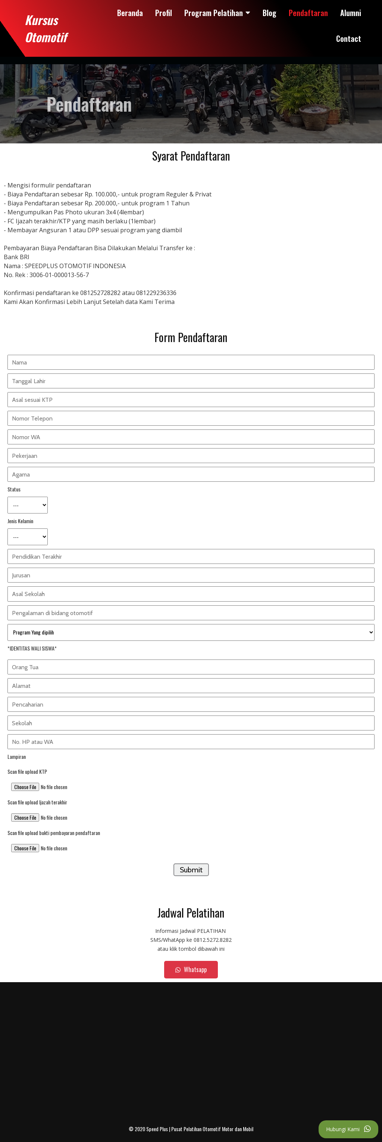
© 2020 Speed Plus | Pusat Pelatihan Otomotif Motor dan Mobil (191, 1129)
